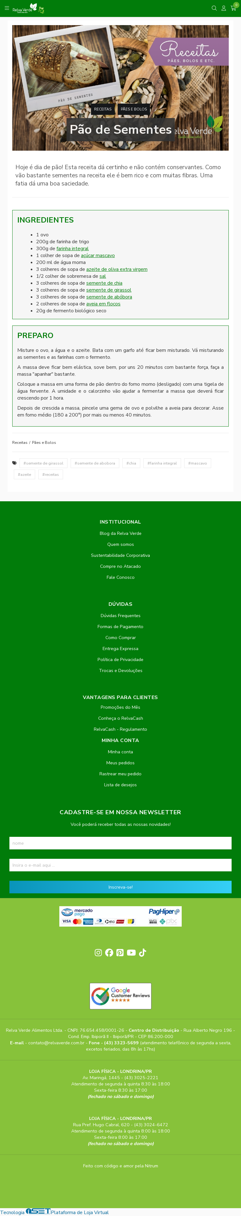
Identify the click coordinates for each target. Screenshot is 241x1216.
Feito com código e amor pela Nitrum (120, 1166)
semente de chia (104, 283)
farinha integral (72, 248)
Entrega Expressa (120, 648)
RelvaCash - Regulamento (120, 729)
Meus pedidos (120, 763)
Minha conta (120, 752)
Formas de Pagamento (120, 626)
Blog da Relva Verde (121, 533)
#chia (131, 463)
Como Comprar (120, 637)
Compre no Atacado (120, 566)
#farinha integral (162, 463)
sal (102, 276)
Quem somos (120, 544)
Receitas (102, 109)
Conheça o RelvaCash (120, 718)
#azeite (24, 474)
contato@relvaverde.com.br (57, 1043)
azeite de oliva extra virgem (116, 269)
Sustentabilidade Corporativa (120, 555)
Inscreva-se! (121, 887)
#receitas (50, 474)
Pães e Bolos (134, 109)
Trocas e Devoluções (120, 670)
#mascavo (197, 463)
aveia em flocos (103, 303)
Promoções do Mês (120, 707)
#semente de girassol (43, 463)
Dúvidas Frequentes (121, 615)
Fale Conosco (121, 577)
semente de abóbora (109, 296)
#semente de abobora (95, 463)
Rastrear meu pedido (120, 774)
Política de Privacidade (120, 659)
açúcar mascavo (98, 255)
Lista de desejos (120, 785)
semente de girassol (108, 290)
